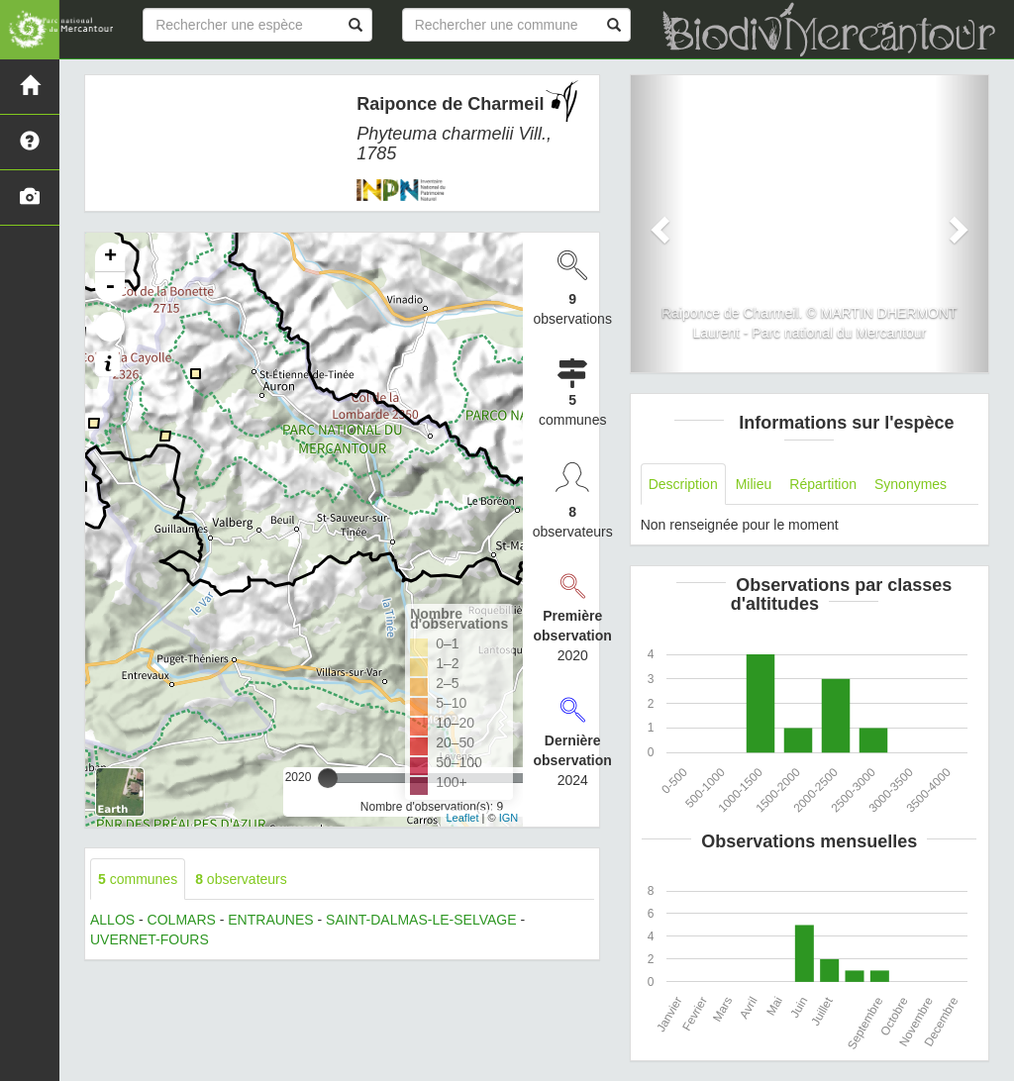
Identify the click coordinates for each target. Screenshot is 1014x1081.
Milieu (754, 484)
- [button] (110, 287)
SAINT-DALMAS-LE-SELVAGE (421, 920)
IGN (509, 818)
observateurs (241, 879)
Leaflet (462, 818)
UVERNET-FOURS (149, 939)
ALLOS (112, 920)
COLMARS (182, 920)
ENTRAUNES (270, 920)
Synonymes (910, 484)
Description (683, 484)
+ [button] (110, 257)
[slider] (328, 778)
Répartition (823, 484)
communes (137, 879)
